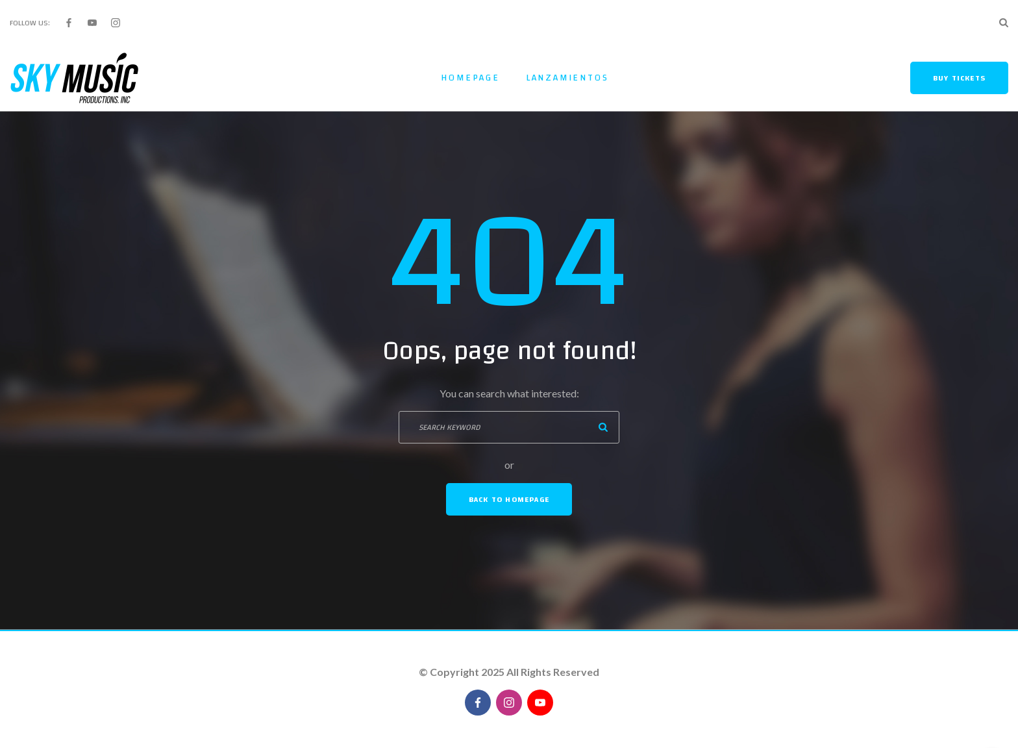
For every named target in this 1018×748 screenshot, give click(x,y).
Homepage (470, 77)
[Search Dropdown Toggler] (1003, 22)
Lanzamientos (567, 77)
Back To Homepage (509, 499)
